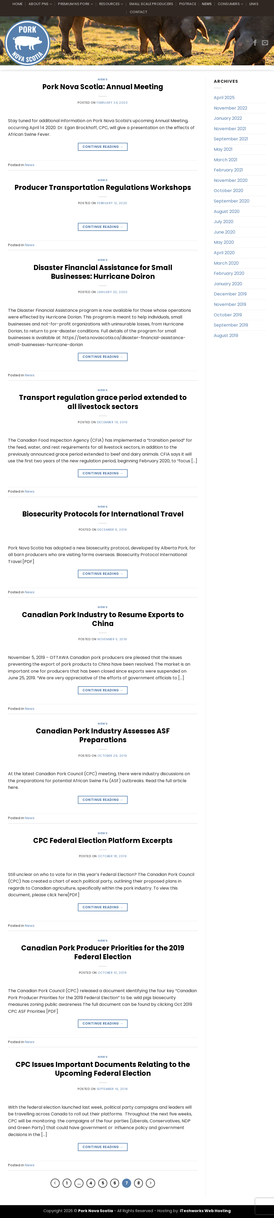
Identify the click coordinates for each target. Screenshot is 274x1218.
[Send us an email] (265, 43)
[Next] (150, 1183)
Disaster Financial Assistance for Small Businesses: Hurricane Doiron (102, 272)
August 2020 (226, 211)
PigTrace (187, 4)
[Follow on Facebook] (255, 43)
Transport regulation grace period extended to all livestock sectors (103, 402)
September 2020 (231, 201)
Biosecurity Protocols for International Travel (103, 514)
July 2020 (223, 222)
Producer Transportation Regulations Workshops (102, 187)
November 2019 (230, 304)
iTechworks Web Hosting (205, 1210)
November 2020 (231, 180)
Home (18, 4)
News (207, 4)
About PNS (40, 4)
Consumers (230, 4)
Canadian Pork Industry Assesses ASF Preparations (103, 735)
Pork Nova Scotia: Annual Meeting (102, 87)
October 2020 (228, 191)
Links (253, 4)
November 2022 (230, 108)
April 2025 (224, 98)
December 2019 (230, 294)
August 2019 (226, 335)
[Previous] (55, 1183)
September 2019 (231, 325)
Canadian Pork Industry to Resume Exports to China (103, 619)
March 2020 (226, 263)
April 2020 (224, 253)
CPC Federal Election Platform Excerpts (103, 840)
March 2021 (225, 160)
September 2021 (231, 139)
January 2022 (228, 118)
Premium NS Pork (75, 4)
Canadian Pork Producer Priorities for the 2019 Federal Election (102, 952)
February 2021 (228, 170)
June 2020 (224, 232)
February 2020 (229, 273)
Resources (111, 4)
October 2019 (228, 315)
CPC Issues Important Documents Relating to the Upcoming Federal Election (103, 1069)
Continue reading (102, 146)
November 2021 (230, 129)
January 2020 (228, 284)
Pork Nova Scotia (95, 1210)
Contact (138, 12)
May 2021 (223, 149)
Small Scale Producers (151, 4)
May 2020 (224, 242)
